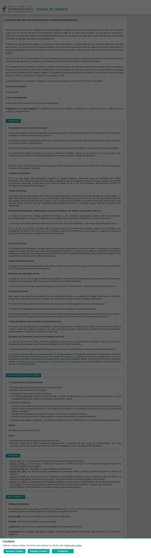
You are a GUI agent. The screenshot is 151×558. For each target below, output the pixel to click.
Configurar (62, 551)
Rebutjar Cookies (38, 551)
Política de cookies (73, 545)
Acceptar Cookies (14, 551)
